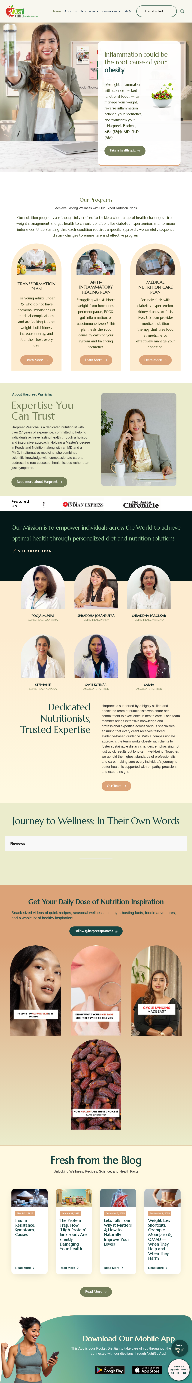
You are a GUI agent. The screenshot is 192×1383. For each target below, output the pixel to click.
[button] (182, 11)
